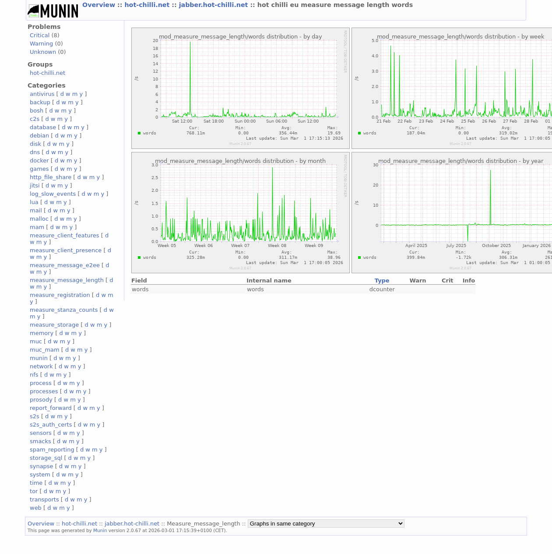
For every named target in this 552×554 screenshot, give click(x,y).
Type (382, 280)
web (36, 508)
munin (39, 358)
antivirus (42, 94)
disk (35, 144)
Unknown (43, 52)
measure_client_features (64, 235)
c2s (34, 119)
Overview (99, 4)
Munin (100, 530)
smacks (40, 441)
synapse (41, 466)
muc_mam (45, 349)
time (36, 483)
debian (39, 135)
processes (44, 391)
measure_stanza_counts (64, 310)
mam (37, 227)
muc (36, 341)
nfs (34, 374)
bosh (36, 110)
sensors (41, 433)
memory (41, 333)
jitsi (35, 185)
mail (36, 210)
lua (34, 202)
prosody (41, 399)
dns (35, 152)
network (41, 366)
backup (40, 102)
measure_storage (54, 324)
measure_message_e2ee (65, 265)
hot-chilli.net (148, 4)
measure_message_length (67, 280)
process (41, 383)
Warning (41, 43)
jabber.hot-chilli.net (214, 4)
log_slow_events (53, 194)
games (39, 169)
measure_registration (60, 295)
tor (34, 491)
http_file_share (50, 177)
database (43, 127)
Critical (39, 35)
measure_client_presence (66, 250)
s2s (34, 416)
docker (39, 160)
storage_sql (46, 458)
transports (44, 499)
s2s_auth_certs (51, 424)
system (40, 474)
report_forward (51, 408)
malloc (39, 218)
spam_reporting (52, 449)
